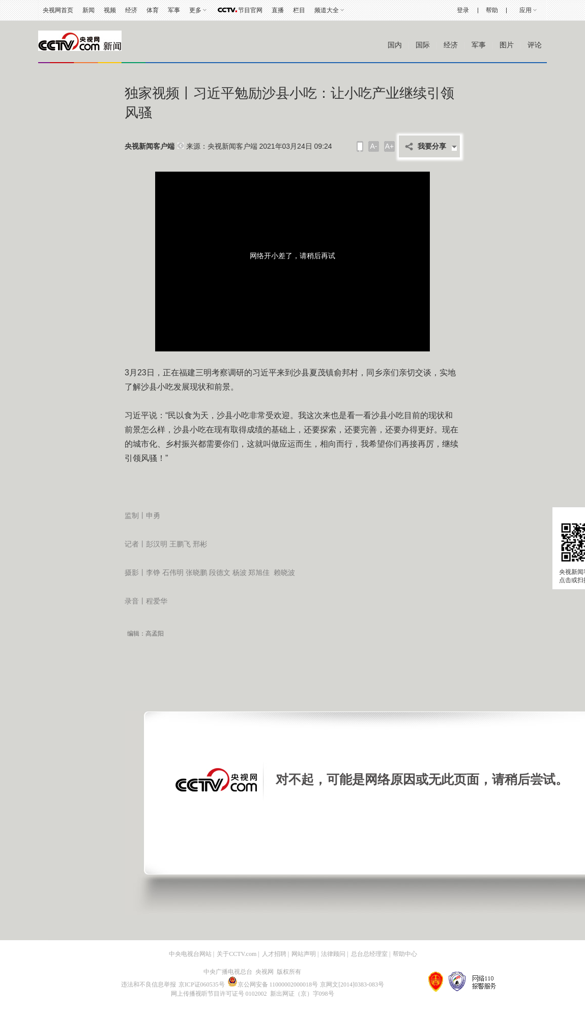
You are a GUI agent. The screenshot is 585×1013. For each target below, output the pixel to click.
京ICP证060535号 (202, 984)
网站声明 (303, 953)
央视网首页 (58, 10)
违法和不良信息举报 (148, 984)
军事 (174, 10)
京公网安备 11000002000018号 (272, 984)
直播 (278, 10)
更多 (195, 10)
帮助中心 (405, 953)
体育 (153, 10)
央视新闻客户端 (149, 146)
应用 (525, 10)
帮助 (492, 10)
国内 (395, 45)
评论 (535, 45)
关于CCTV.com (236, 953)
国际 (423, 45)
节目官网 (250, 10)
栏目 (299, 10)
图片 (507, 45)
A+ (389, 146)
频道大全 (326, 10)
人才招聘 (274, 953)
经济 (131, 10)
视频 (110, 10)
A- (373, 146)
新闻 (88, 10)
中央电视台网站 (190, 953)
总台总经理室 (369, 953)
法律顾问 (333, 953)
